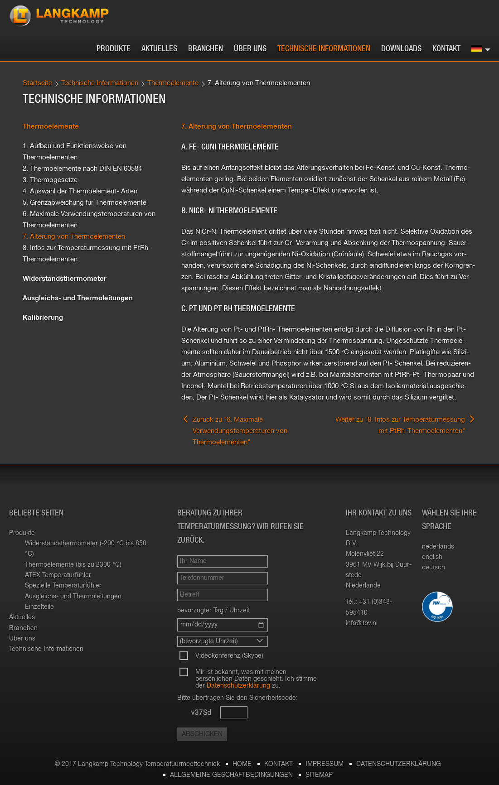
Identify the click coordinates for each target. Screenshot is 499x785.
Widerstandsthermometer (65, 278)
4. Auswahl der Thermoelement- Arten (80, 191)
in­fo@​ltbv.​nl (362, 623)
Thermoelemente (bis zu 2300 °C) (73, 565)
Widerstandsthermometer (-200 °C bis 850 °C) (85, 548)
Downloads (401, 49)
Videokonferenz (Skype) (229, 656)
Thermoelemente (173, 83)
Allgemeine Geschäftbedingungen (231, 775)
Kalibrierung (43, 317)
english (432, 557)
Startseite (37, 83)
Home (242, 764)
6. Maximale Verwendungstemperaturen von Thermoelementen (89, 220)
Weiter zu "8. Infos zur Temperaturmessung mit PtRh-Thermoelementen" (405, 424)
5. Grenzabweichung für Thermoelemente (84, 202)
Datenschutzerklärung (238, 686)
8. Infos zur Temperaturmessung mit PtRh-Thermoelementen (87, 254)
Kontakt (446, 49)
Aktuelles (159, 49)
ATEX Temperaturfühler (58, 575)
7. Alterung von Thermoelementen (74, 236)
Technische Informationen (323, 49)
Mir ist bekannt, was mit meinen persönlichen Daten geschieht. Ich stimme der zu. (256, 679)
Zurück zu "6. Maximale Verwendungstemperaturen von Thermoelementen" (234, 430)
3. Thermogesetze (50, 180)
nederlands (438, 547)
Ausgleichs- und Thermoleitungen (78, 298)
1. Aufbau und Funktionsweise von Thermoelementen (74, 152)
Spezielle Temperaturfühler (63, 586)
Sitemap (319, 775)
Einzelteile (39, 607)
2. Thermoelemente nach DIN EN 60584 (82, 168)
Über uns (250, 49)
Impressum (324, 764)
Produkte (114, 49)
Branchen (205, 49)
